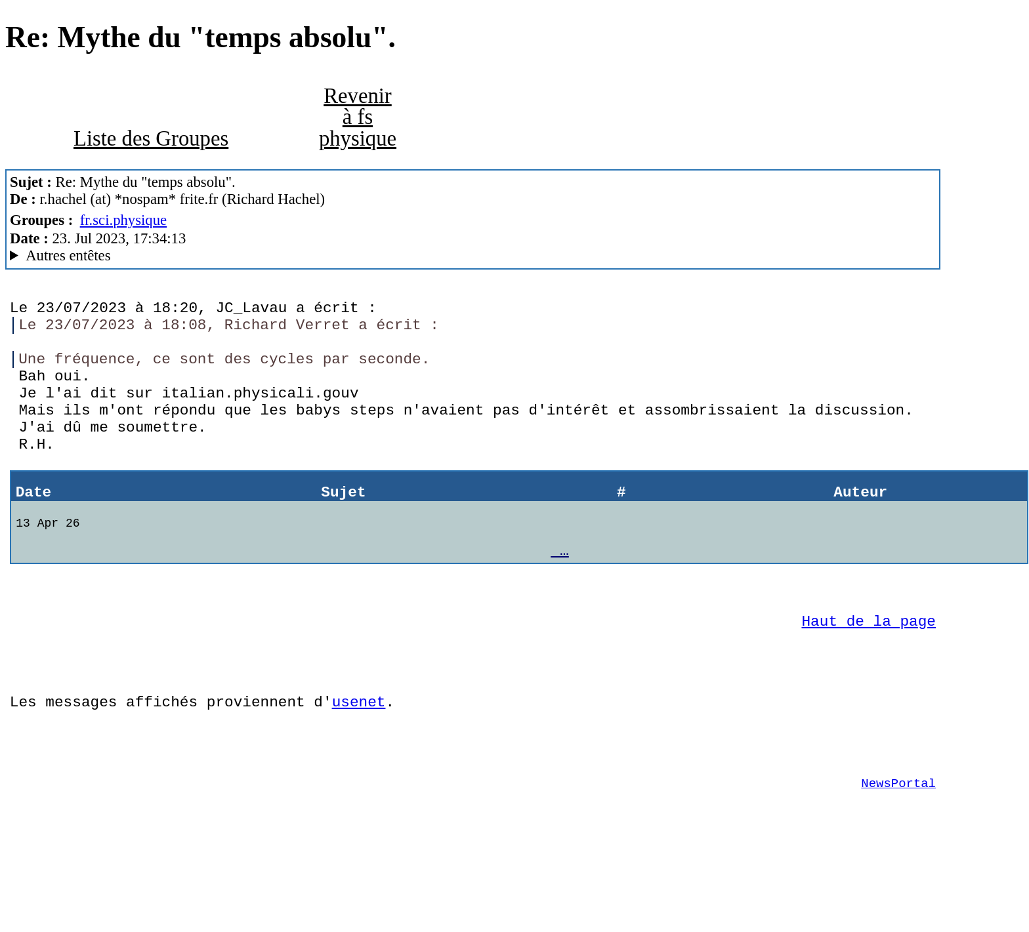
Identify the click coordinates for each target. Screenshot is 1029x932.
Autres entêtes (68, 255)
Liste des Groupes (151, 138)
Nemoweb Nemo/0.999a (473, 255)
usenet (359, 760)
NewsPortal (898, 851)
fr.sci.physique (123, 220)
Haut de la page (869, 669)
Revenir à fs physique (357, 117)
